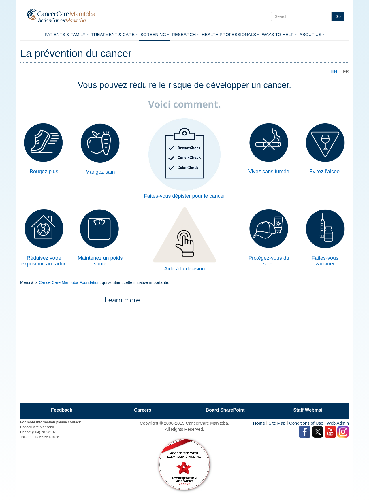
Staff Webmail (308, 410)
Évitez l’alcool (325, 171)
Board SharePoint (225, 410)
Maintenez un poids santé (100, 261)
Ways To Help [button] (277, 34)
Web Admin (338, 423)
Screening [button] (153, 34)
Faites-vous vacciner (325, 261)
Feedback (61, 410)
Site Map (276, 423)
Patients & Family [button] (65, 34)
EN (334, 71)
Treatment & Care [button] (113, 34)
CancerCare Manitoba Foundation (69, 282)
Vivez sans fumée (268, 171)
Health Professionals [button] (229, 34)
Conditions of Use (306, 423)
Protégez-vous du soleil (268, 261)
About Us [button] (310, 34)
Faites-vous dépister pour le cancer (184, 196)
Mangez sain (100, 172)
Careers (142, 410)
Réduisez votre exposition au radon (44, 261)
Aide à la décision (184, 269)
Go (338, 16)
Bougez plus (44, 171)
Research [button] (184, 34)
